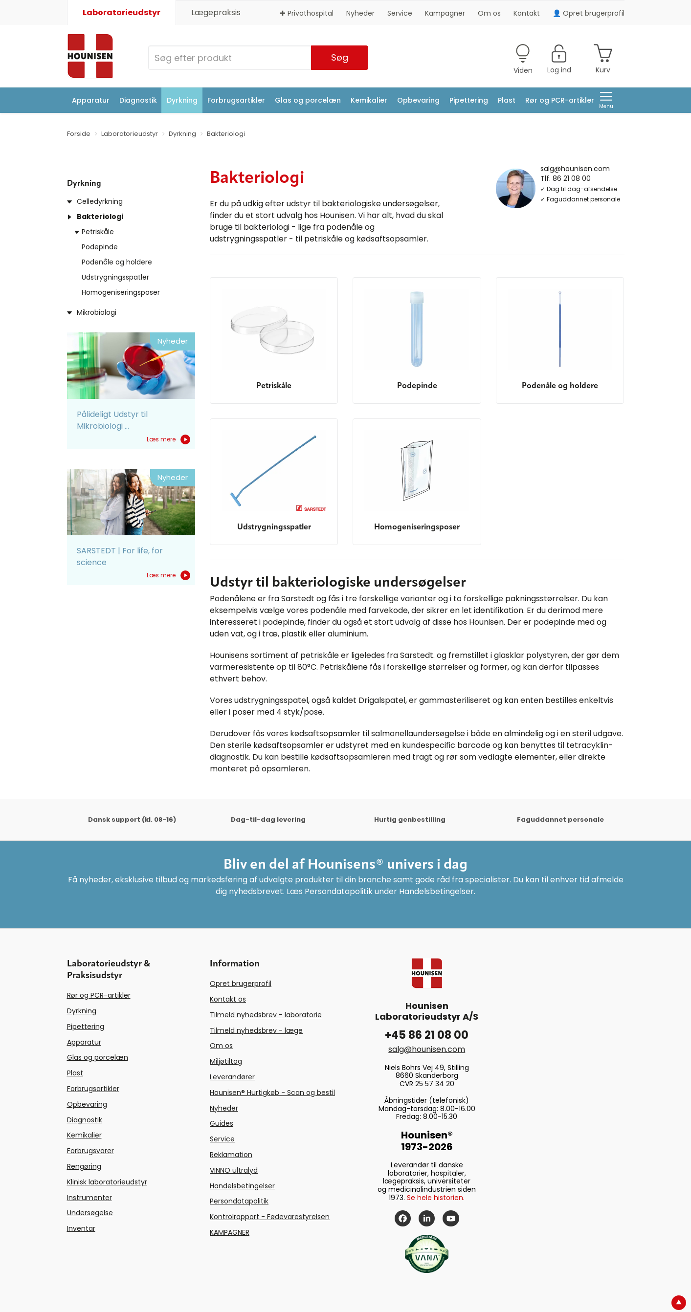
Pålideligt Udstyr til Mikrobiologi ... (112, 420)
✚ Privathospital (307, 13)
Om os (489, 13)
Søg (339, 57)
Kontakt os (228, 999)
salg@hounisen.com (575, 168)
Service (399, 13)
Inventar (81, 1228)
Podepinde (100, 247)
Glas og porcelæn (308, 100)
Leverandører (232, 1077)
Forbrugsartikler (236, 100)
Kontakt (526, 13)
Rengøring (84, 1166)
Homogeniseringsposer (121, 292)
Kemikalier (369, 100)
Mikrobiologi (96, 312)
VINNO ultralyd (234, 1170)
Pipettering (468, 100)
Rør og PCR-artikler (559, 100)
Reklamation (231, 1154)
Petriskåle (98, 232)
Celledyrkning (100, 201)
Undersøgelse (90, 1213)
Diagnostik (138, 100)
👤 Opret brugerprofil (588, 13)
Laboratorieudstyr (121, 12)
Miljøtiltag (226, 1061)
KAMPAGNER (229, 1232)
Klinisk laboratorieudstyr (107, 1182)
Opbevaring (418, 100)
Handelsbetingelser (242, 1186)
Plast (506, 100)
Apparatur (91, 100)
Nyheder (360, 13)
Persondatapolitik (239, 1201)
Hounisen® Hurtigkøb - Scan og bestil (272, 1092)
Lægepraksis (216, 12)
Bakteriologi (100, 216)
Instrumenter (89, 1198)
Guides (221, 1123)
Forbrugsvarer (90, 1151)
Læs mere (168, 439)
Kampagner (445, 13)
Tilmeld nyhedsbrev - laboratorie (266, 1015)
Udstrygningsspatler (115, 277)
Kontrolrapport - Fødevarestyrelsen (270, 1217)
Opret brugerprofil (240, 983)
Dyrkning (182, 100)
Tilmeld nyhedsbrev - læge (256, 1030)
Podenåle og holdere (117, 262)
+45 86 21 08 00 (426, 1035)
